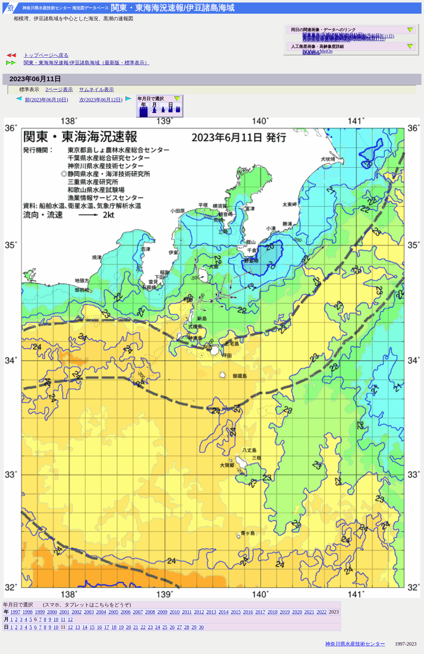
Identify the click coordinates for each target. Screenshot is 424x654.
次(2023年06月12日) (101, 99)
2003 (89, 611)
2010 (175, 611)
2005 (113, 611)
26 (172, 627)
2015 (236, 611)
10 (163, 110)
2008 (150, 611)
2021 (309, 611)
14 (84, 627)
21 (135, 627)
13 (77, 627)
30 (178, 110)
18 (113, 627)
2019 (285, 611)
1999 (40, 611)
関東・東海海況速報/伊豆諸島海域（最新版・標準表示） (86, 62)
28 (186, 627)
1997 (15, 611)
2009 (162, 611)
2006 (126, 611)
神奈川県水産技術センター (355, 644)
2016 (248, 611)
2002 (77, 611)
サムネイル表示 (96, 89)
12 (154, 111)
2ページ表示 (59, 89)
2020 (297, 611)
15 (92, 627)
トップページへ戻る (46, 55)
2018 (272, 611)
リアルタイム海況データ (327, 39)
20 (170, 110)
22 (142, 627)
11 (63, 619)
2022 (143, 115)
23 (150, 627)
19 (121, 627)
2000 (52, 611)
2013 (211, 611)
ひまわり (311, 52)
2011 (186, 611)
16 (99, 627)
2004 (101, 611)
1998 (28, 611)
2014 (223, 611)
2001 (64, 611)
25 (165, 627)
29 (193, 627)
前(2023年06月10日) (46, 99)
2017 (260, 611)
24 (157, 627)
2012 (199, 611)
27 (179, 627)
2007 (138, 611)
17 (106, 627)
